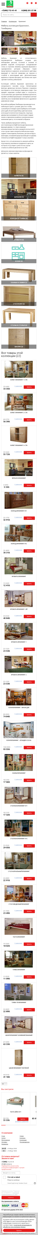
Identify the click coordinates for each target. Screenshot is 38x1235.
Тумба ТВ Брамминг (19, 1002)
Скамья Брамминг (19, 773)
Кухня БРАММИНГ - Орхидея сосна (18, 740)
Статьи (22, 1136)
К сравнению (18, 386)
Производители (24, 1142)
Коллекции (13, 21)
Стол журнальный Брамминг (19, 871)
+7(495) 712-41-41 (9, 10)
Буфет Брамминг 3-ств (18, 445)
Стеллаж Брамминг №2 (18, 838)
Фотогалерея (6, 1140)
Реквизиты (5, 1144)
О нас (3, 1136)
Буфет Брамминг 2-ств (18, 412)
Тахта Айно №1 (15, 1112)
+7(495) (4, 1162)
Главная (4, 21)
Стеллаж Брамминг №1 (18, 806)
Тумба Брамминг (19, 969)
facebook (23, 1149)
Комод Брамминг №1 (19, 511)
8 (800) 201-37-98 (28, 10)
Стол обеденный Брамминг (19, 904)
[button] (4, 38)
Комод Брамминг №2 (19, 543)
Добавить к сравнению (21, 1121)
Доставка (4, 1142)
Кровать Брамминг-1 (19, 642)
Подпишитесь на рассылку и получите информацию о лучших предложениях (13, 1167)
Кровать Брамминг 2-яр (19, 609)
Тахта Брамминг (19, 937)
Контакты (22, 1138)
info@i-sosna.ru (7, 1164)
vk (19, 1149)
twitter (27, 1149)
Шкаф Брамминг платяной (19, 1068)
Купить (29, 387)
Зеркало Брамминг (19, 478)
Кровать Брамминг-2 (19, 675)
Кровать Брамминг (19, 576)
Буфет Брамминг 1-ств (18, 380)
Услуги (3, 1138)
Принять (19, 1230)
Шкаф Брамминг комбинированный (18, 1035)
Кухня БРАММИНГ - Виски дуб (19, 707)
